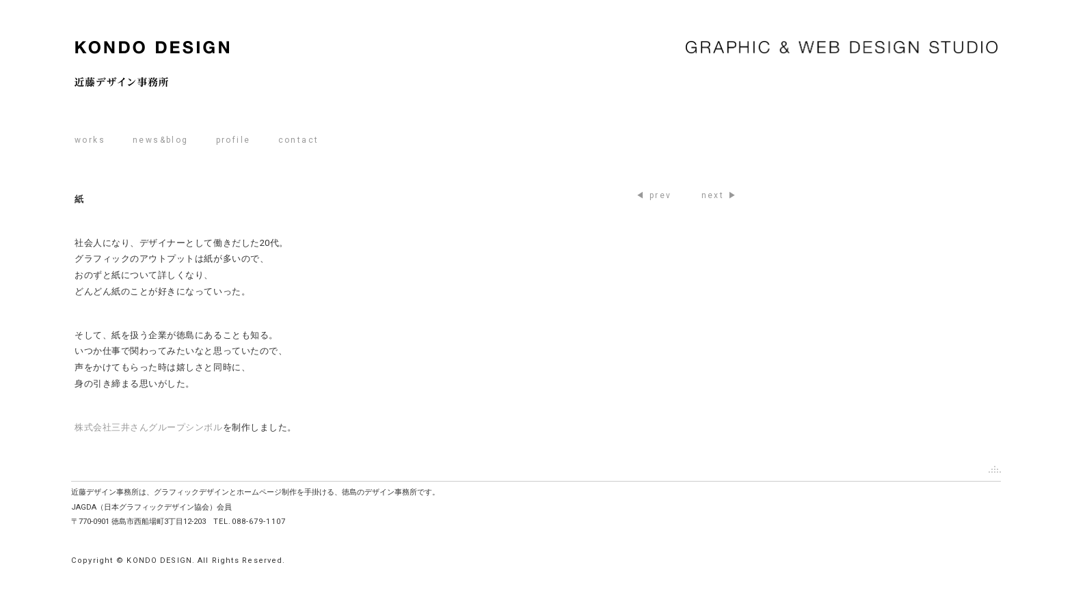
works (90, 140)
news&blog (161, 140)
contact (298, 140)
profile (233, 140)
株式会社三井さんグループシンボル (148, 427)
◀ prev (653, 195)
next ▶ (719, 195)
